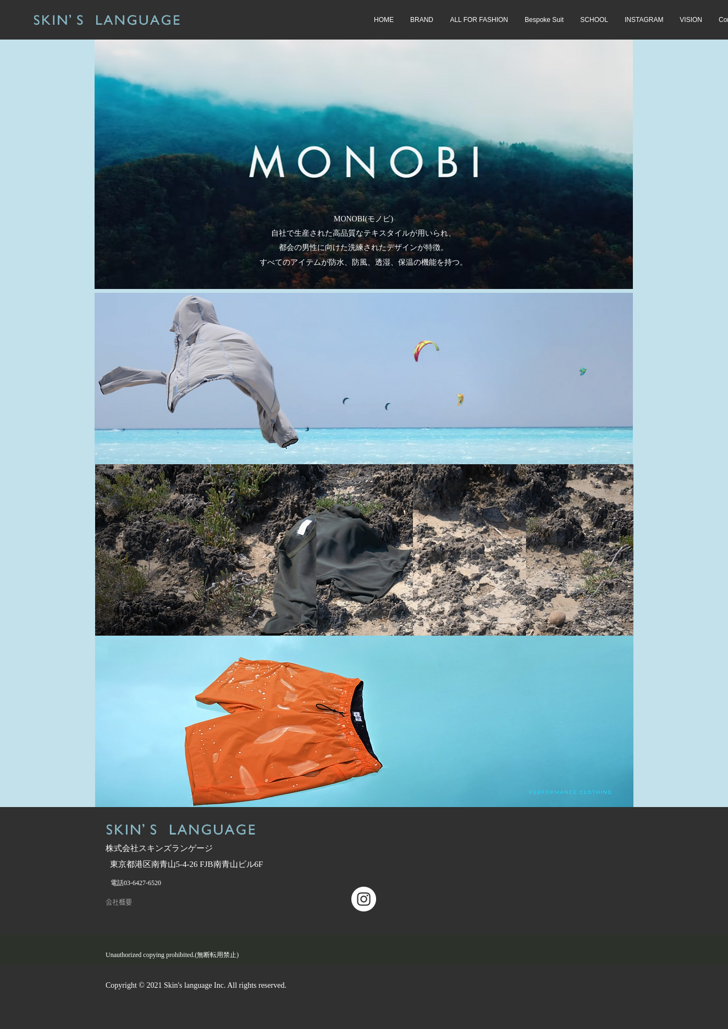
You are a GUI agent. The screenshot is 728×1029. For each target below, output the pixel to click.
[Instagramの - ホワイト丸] (363, 899)
